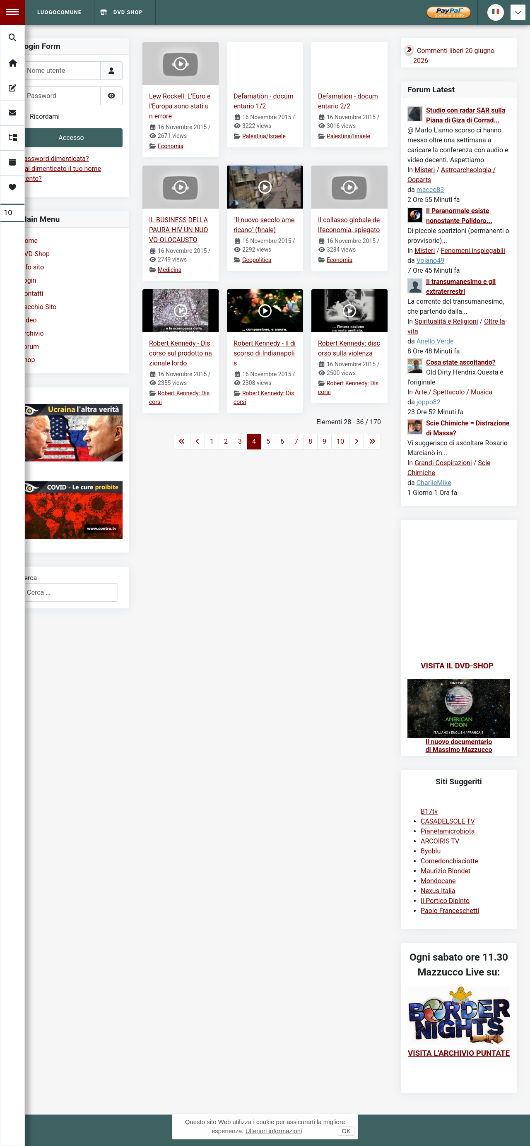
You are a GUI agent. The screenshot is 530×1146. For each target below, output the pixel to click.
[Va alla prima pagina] (181, 441)
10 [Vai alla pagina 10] (340, 441)
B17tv (429, 811)
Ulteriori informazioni (274, 1130)
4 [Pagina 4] (254, 441)
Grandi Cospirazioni (443, 463)
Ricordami (45, 116)
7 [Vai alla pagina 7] (296, 441)
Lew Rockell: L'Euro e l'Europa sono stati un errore (180, 106)
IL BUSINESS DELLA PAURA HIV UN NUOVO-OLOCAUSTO (178, 230)
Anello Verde (435, 341)
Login (28, 280)
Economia (170, 146)
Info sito (32, 267)
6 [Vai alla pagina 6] (282, 441)
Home (29, 241)
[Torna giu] (518, 12)
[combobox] (69, 592)
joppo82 (429, 402)
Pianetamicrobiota (448, 831)
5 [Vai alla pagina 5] (268, 441)
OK (346, 1130)
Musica (481, 392)
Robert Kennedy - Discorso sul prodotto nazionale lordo (180, 353)
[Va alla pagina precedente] (197, 441)
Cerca (28, 578)
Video (28, 320)
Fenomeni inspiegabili (473, 251)
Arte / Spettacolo (439, 392)
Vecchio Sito (38, 307)
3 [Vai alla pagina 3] (240, 441)
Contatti (31, 294)
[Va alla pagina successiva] (356, 441)
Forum (29, 347)
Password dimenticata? (54, 159)
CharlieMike (434, 483)
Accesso (71, 138)
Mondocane (438, 881)
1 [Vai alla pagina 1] (212, 441)
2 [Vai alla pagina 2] (226, 441)
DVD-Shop (35, 254)
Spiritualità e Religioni (446, 321)
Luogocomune (59, 12)
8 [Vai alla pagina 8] (310, 441)
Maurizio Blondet (445, 871)
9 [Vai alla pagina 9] (324, 441)
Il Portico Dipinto (445, 901)
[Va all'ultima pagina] (372, 441)
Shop (27, 360)
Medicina (169, 270)
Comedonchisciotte (449, 861)
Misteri (424, 170)
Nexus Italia (438, 891)
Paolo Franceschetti (450, 911)
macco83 (430, 190)
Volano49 (431, 260)
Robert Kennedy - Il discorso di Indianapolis (265, 353)
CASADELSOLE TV (448, 821)
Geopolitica (257, 260)
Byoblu (431, 851)
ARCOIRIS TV (440, 841)
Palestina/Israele (264, 136)
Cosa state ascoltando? (461, 362)
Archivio (32, 333)
